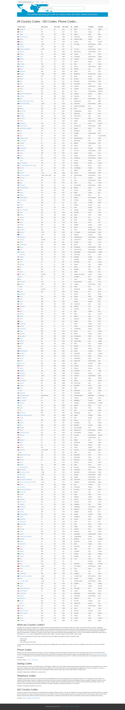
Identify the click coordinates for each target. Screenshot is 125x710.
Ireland (20, 271)
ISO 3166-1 (27, 634)
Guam (20, 234)
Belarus (20, 76)
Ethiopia (20, 195)
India (42, 2)
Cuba (20, 155)
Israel (20, 276)
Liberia (20, 318)
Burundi (20, 113)
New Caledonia (22, 398)
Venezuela (21, 605)
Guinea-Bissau (22, 244)
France (20, 207)
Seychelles (21, 499)
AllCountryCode (26, 2)
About (62, 706)
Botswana (21, 96)
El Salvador (21, 185)
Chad (20, 130)
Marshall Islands (22, 351)
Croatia (20, 153)
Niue (20, 410)
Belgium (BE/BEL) (27, 698)
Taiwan (20, 548)
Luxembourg (22, 328)
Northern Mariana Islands (25, 415)
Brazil (20, 98)
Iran (19, 266)
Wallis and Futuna (23, 610)
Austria (20, 61)
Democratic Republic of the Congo (27, 165)
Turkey (20, 571)
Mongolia (21, 370)
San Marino (21, 487)
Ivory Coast (21, 281)
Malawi (20, 338)
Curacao (21, 158)
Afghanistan (21, 29)
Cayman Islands (22, 125)
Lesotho (20, 316)
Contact (71, 706)
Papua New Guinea (23, 432)
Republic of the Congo (24, 454)
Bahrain (20, 69)
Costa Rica (21, 150)
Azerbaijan (21, 64)
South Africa (21, 519)
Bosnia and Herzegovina (24, 93)
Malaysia (21, 341)
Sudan (20, 531)
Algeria (20, 34)
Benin (20, 83)
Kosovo (20, 301)
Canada (20, 121)
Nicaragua (21, 403)
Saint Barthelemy (23, 467)
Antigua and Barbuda (24, 49)
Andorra (20, 39)
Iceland (20, 259)
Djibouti (20, 170)
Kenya (20, 296)
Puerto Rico (21, 450)
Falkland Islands (22, 197)
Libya (20, 321)
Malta (20, 348)
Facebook (76, 706)
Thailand (21, 556)
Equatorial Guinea (23, 187)
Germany (21, 219)
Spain (20, 526)
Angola (20, 41)
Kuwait (20, 304)
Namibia (20, 385)
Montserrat (21, 375)
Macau (20, 331)
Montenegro (21, 373)
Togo (20, 558)
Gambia (20, 215)
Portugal (20, 447)
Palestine (21, 427)
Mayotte (20, 358)
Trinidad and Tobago (23, 566)
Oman (20, 420)
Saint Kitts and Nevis (24, 472)
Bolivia (20, 91)
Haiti (20, 249)
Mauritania (21, 353)
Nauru (20, 388)
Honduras (21, 252)
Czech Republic (22, 163)
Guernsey (21, 239)
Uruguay (21, 595)
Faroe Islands (22, 200)
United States (22, 593)
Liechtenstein (22, 323)
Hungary (21, 257)
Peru (20, 437)
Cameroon (21, 118)
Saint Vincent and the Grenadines (27, 482)
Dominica (21, 172)
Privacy (66, 706)
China (20, 135)
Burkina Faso (22, 111)
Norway (20, 417)
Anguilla (20, 44)
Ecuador (20, 180)
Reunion (20, 457)
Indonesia (21, 264)
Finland (20, 205)
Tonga (20, 563)
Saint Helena (22, 469)
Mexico (20, 360)
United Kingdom (22, 591)
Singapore (21, 504)
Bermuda (21, 86)
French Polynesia (23, 210)
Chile (20, 133)
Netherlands (21, 393)
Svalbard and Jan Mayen (25, 536)
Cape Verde (21, 123)
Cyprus (20, 160)
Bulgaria (20, 108)
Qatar (20, 452)
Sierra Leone (22, 501)
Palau (20, 425)
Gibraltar (21, 224)
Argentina (21, 51)
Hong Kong (21, 254)
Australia (21, 59)
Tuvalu (20, 578)
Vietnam (20, 608)
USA (37, 2)
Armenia (20, 54)
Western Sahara (22, 613)
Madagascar (21, 336)
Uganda (20, 583)
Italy (19, 279)
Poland (20, 445)
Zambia (20, 618)
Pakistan (21, 422)
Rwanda (20, 464)
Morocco (21, 378)
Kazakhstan (21, 294)
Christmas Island (23, 138)
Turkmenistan (22, 573)
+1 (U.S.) (28, 659)
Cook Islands (22, 148)
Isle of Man (21, 274)
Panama (20, 430)
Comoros (21, 145)
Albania (20, 31)
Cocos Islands (22, 140)
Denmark (21, 168)
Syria (20, 546)
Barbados (21, 74)
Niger (20, 405)
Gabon (20, 212)
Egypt (20, 182)
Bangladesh (21, 71)
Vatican (20, 603)
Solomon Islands (23, 514)
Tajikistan (21, 551)
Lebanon (21, 313)
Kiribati (20, 299)
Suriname (21, 534)
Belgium (20, 78)
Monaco (20, 368)
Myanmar (21, 383)
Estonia (20, 192)
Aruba (20, 56)
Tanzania (21, 553)
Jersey (20, 289)
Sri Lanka (21, 529)
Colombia (21, 143)
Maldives (21, 343)
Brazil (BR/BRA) (36, 698)
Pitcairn (20, 442)
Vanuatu (20, 600)
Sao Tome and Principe (24, 489)
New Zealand (22, 400)
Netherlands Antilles (23, 395)
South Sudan (22, 524)
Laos (20, 309)
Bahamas (21, 66)
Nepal (20, 390)
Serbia (20, 497)
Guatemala (21, 237)
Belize (20, 81)
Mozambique (22, 380)
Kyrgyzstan (21, 306)
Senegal (20, 494)
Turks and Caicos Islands (25, 576)
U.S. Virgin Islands (23, 581)
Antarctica (21, 46)
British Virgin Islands (23, 103)
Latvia (20, 311)
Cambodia (21, 116)
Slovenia (21, 511)
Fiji (19, 202)
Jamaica (20, 284)
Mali (19, 346)
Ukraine (20, 586)
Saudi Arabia (22, 492)
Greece (20, 227)
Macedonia (21, 333)
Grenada (21, 232)
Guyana (20, 247)
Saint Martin (21, 477)
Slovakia (21, 509)
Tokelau (20, 561)
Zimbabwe (21, 620)
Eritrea (20, 190)
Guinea (20, 242)
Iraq (19, 269)
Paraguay (21, 435)
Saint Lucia (21, 474)
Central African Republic (24, 128)
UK (46, 2)
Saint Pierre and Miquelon (25, 479)
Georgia (20, 217)
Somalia (20, 516)
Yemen (20, 615)
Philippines (21, 440)
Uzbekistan (21, 598)
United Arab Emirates (24, 588)
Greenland (21, 229)
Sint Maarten (22, 506)
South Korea (22, 521)
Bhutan (20, 88)
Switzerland (21, 544)
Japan (20, 286)
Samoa (20, 484)
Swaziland (21, 539)
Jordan (20, 291)
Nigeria (20, 407)
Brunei (20, 106)
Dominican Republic (23, 175)
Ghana (20, 222)
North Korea (21, 412)
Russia (20, 462)
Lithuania (21, 326)
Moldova (21, 365)
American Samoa (23, 36)
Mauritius (21, 356)
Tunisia (20, 568)
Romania (21, 459)
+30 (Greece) (34, 659)
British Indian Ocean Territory (26, 101)
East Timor (21, 177)
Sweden (20, 541)
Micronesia (21, 363)
